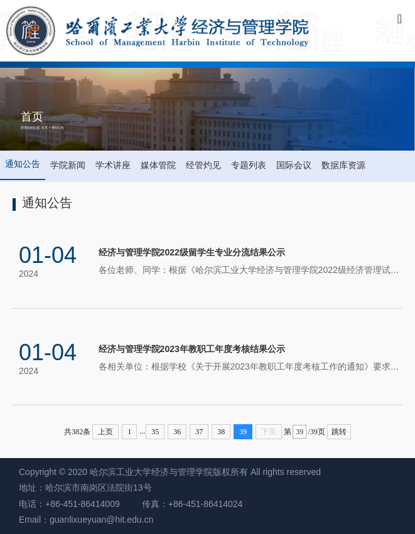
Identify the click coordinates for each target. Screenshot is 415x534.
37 (199, 431)
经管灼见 (203, 165)
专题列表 (248, 165)
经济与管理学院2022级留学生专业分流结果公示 (192, 257)
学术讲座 (113, 165)
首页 (44, 127)
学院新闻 (67, 165)
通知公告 (57, 127)
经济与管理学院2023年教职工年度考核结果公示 (192, 354)
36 (177, 431)
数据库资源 (343, 165)
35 (155, 431)
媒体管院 (158, 165)
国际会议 (293, 165)
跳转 (339, 431)
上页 (105, 431)
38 (221, 431)
